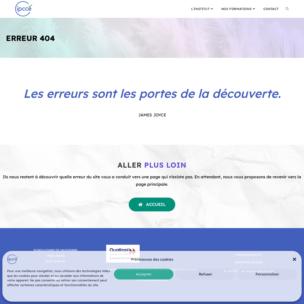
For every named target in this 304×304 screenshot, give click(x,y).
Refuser (205, 274)
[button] (294, 259)
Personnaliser (267, 274)
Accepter (144, 274)
